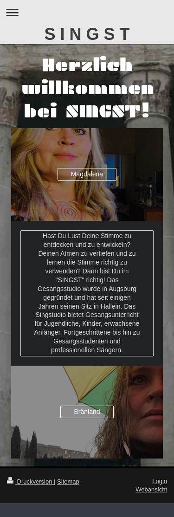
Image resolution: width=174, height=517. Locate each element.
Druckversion (30, 481)
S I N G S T (86, 34)
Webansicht (151, 489)
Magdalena (87, 174)
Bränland (87, 411)
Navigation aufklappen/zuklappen (87, 12)
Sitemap (68, 481)
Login (159, 481)
